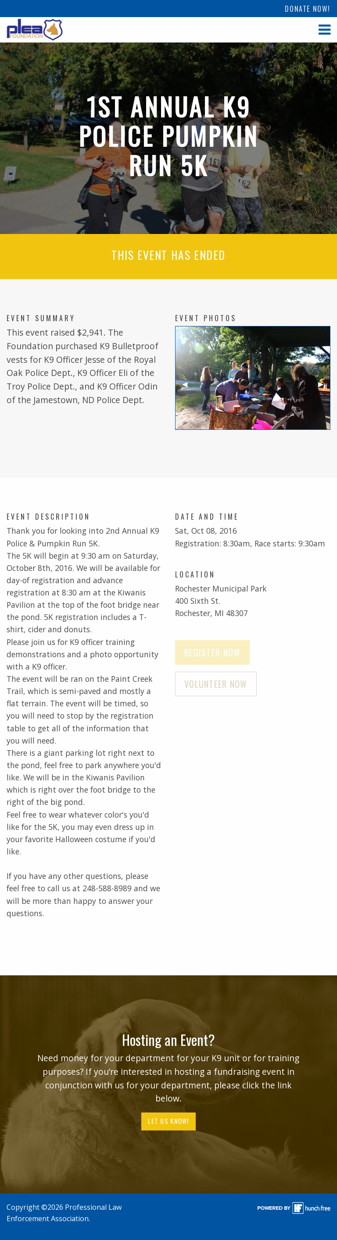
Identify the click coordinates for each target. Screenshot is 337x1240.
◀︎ (188, 387)
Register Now (212, 652)
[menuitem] (307, 8)
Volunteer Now (215, 684)
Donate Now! (307, 9)
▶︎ (324, 387)
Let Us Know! (168, 1121)
